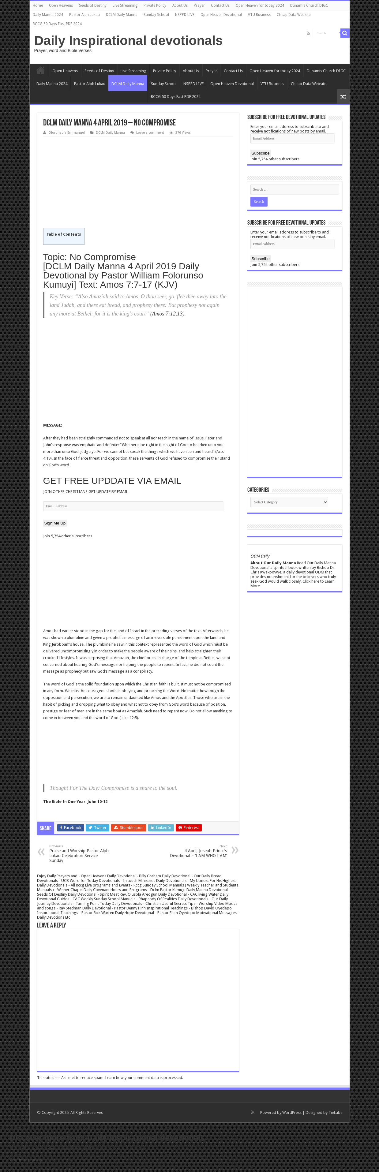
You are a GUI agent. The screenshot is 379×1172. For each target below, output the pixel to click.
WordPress (292, 1112)
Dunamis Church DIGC (309, 5)
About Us (180, 5)
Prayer (199, 5)
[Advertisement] (138, 182)
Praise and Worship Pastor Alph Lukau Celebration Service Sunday (80, 853)
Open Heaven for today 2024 (260, 5)
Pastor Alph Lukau (84, 15)
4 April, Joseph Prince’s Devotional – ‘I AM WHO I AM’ (195, 851)
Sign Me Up (55, 523)
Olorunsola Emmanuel (66, 133)
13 (179, 314)
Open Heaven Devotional (221, 15)
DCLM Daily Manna (121, 15)
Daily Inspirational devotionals (128, 40)
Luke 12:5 (129, 717)
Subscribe (261, 153)
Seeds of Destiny (93, 5)
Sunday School (156, 15)
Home (38, 5)
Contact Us (220, 5)
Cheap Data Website (293, 15)
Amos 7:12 (164, 314)
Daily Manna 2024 (48, 15)
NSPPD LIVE (184, 15)
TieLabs (335, 1112)
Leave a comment (150, 133)
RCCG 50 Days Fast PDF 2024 (57, 24)
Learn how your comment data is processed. (144, 1077)
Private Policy (155, 5)
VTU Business (259, 15)
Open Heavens (61, 5)
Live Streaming (125, 5)
